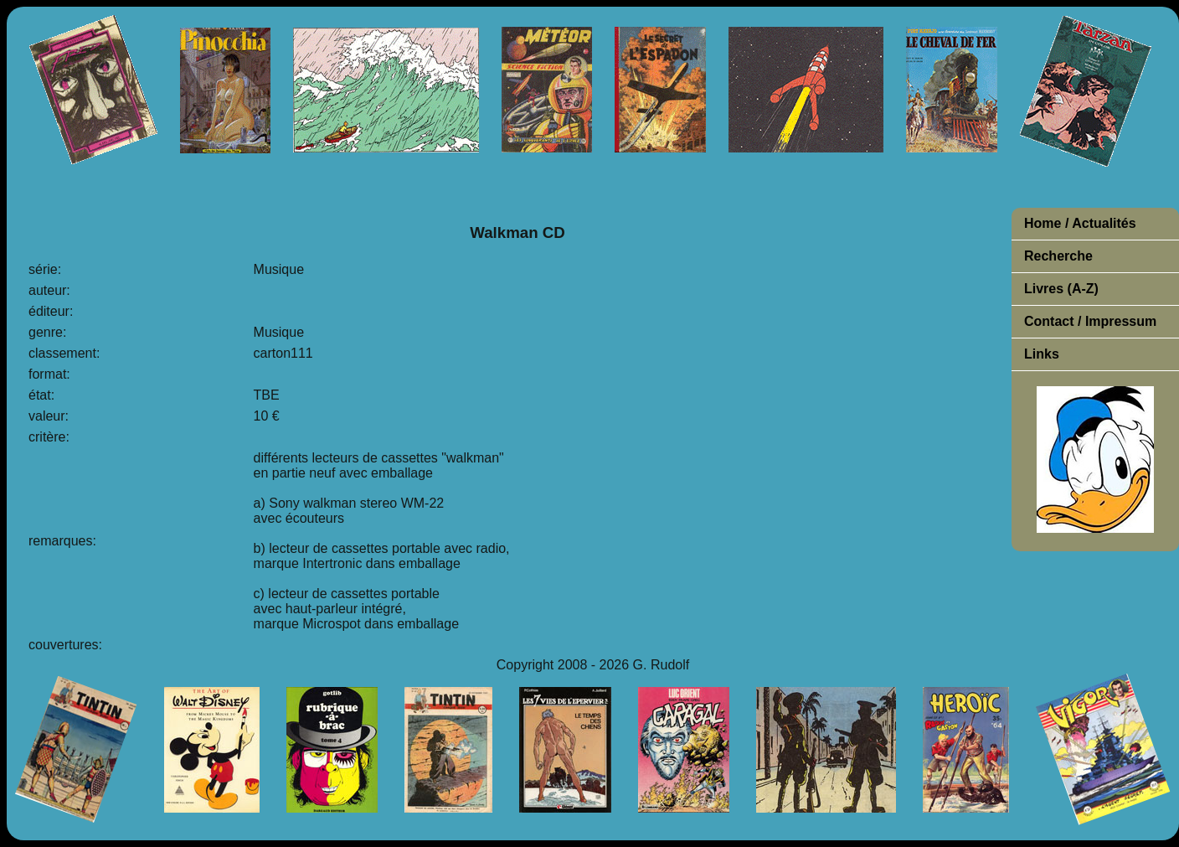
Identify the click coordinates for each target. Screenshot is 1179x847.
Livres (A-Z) (1061, 288)
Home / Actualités (1080, 223)
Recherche (1058, 256)
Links (1041, 354)
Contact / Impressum (1090, 321)
